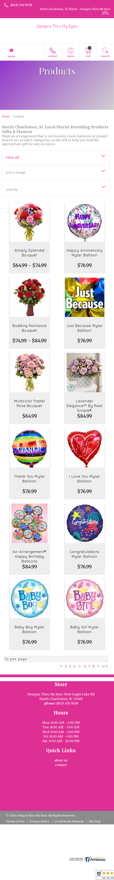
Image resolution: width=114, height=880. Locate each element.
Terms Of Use (15, 821)
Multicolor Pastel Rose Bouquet (29, 403)
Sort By (12, 190)
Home (6, 116)
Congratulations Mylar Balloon (84, 554)
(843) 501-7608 (21, 5)
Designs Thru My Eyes (57, 26)
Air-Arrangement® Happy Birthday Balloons (29, 556)
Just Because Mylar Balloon (84, 328)
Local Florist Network (69, 821)
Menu (11, 56)
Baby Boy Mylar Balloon (30, 629)
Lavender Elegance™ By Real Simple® (84, 406)
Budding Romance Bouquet (29, 328)
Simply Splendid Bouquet (29, 252)
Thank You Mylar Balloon (29, 478)
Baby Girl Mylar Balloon (84, 629)
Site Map (95, 821)
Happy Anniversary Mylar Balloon (84, 252)
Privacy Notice (39, 821)
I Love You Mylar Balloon (84, 478)
